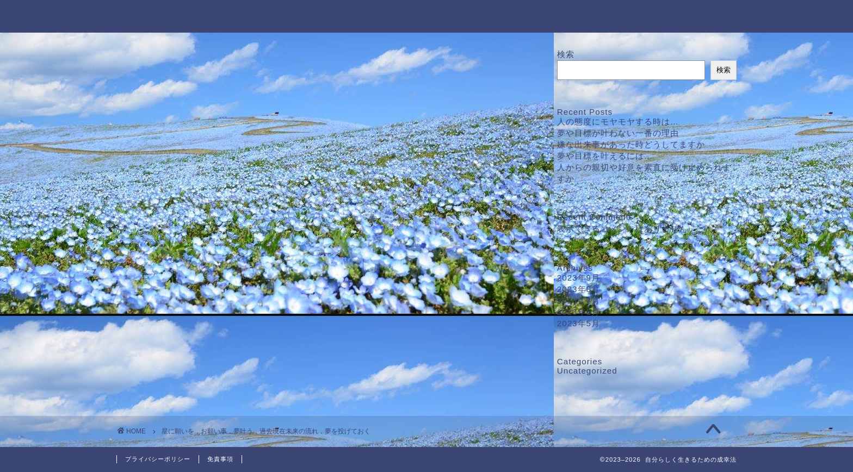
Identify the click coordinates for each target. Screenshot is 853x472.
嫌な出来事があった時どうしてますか (631, 144)
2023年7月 (578, 300)
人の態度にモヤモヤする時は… (618, 121)
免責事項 (220, 459)
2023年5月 (578, 323)
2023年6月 (578, 311)
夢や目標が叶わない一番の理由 (618, 133)
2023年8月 (578, 289)
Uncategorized (587, 370)
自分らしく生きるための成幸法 (426, 15)
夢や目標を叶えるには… (605, 155)
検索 (565, 54)
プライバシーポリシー (157, 459)
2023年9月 (578, 277)
